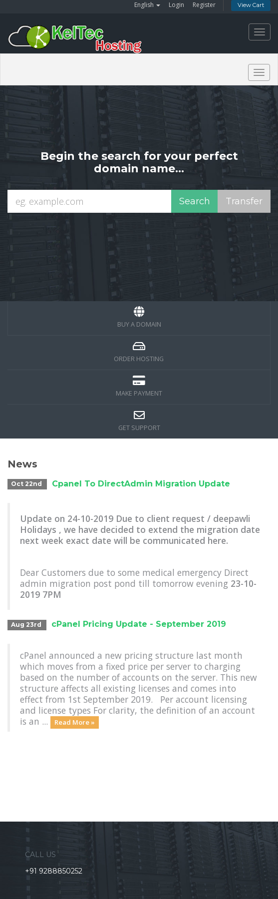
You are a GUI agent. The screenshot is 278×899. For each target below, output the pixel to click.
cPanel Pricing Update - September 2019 (138, 624)
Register (204, 4)
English (147, 4)
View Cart (251, 4)
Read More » (74, 722)
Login (176, 4)
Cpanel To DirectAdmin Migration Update (141, 483)
